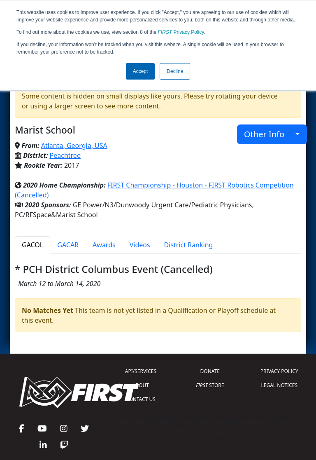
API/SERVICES (140, 371)
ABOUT (140, 385)
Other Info (268, 134)
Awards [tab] (104, 244)
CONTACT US (141, 399)
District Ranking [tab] (188, 244)
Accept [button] (140, 71)
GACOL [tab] (32, 244)
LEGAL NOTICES (279, 385)
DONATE (210, 371)
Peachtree (65, 155)
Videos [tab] (140, 244)
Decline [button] (175, 71)
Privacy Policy (181, 32)
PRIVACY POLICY (279, 371)
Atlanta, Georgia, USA (74, 145)
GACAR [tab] (68, 244)
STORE (210, 385)
